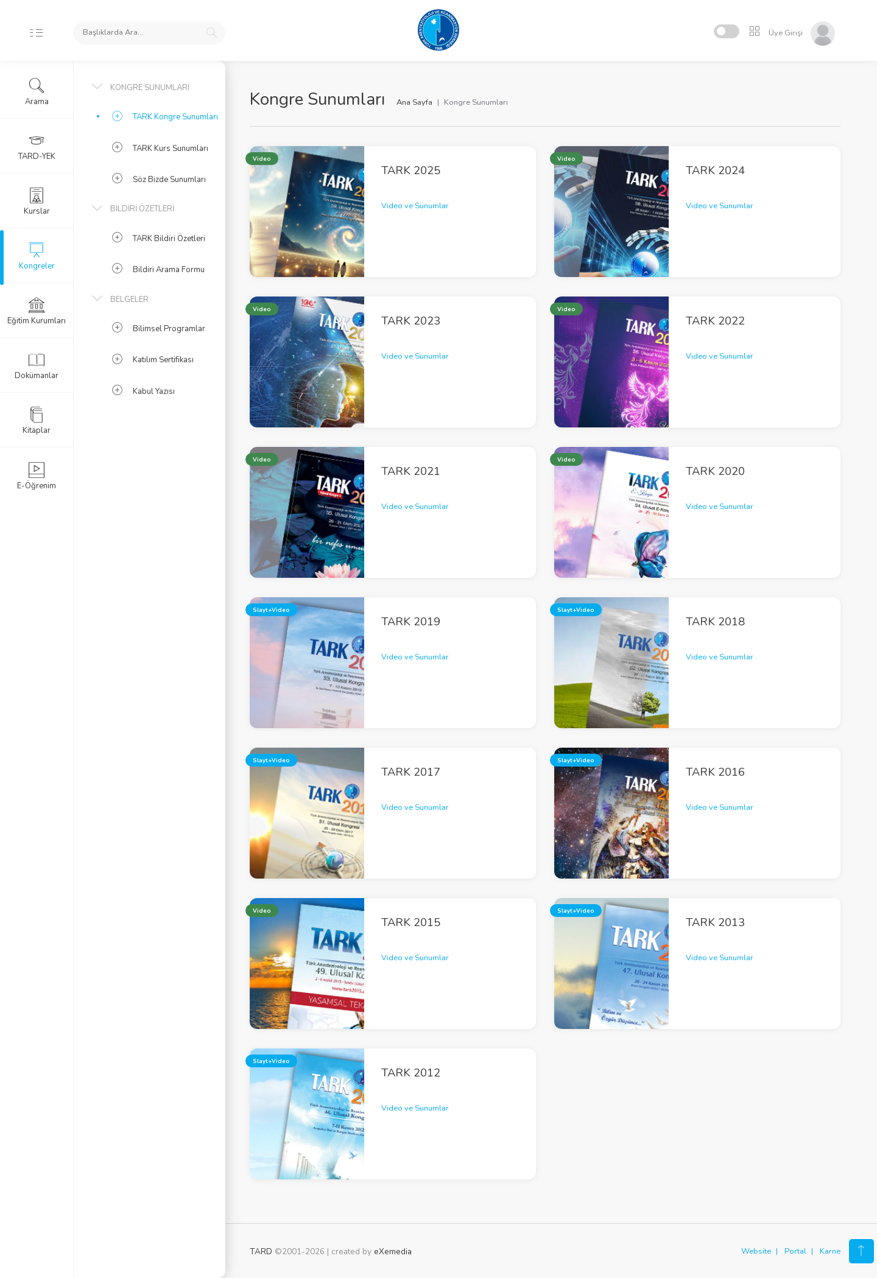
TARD (261, 1251)
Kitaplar (37, 421)
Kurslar (37, 201)
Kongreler (37, 256)
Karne (830, 1251)
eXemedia (393, 1251)
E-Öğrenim (36, 476)
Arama (37, 92)
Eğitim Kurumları (36, 311)
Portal (795, 1251)
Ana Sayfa (414, 102)
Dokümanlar (36, 366)
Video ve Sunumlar (415, 205)
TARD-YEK (36, 147)
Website (756, 1251)
